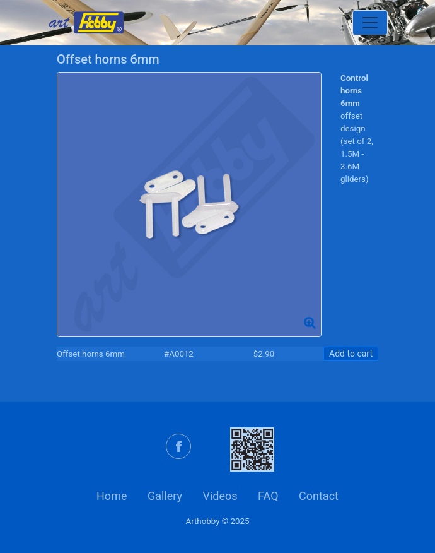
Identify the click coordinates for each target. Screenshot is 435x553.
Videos (220, 495)
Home (111, 495)
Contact (319, 495)
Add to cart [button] (351, 353)
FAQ (268, 495)
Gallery (165, 495)
